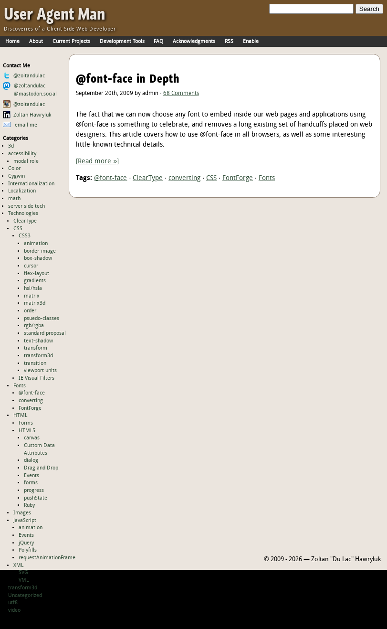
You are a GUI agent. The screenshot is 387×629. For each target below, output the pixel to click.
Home (12, 41)
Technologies (23, 213)
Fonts (19, 386)
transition (35, 363)
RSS (229, 41)
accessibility (22, 154)
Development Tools (122, 41)
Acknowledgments (194, 41)
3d (11, 146)
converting (31, 401)
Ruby (29, 505)
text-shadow (38, 341)
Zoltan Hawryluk (27, 115)
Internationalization (31, 184)
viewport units (40, 370)
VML (24, 580)
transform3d (38, 356)
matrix (32, 296)
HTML (20, 415)
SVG (23, 573)
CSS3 (25, 236)
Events (31, 476)
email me (20, 125)
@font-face (32, 393)
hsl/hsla (33, 288)
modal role (26, 161)
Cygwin (16, 176)
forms (31, 483)
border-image (40, 251)
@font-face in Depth (128, 78)
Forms (26, 423)
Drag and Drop (41, 468)
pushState (35, 498)
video (14, 610)
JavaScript (24, 520)
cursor (31, 266)
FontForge (30, 408)
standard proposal (45, 333)
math (14, 199)
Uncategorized (25, 595)
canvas (32, 438)
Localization (22, 191)
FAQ (158, 41)
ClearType (25, 221)
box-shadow (38, 258)
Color (14, 168)
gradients (35, 281)
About (36, 41)
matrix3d (34, 303)
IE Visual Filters (36, 378)
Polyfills (28, 550)
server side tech (26, 206)
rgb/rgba (34, 326)
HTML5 (27, 431)
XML (18, 565)
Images (22, 513)
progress (34, 490)
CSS (17, 229)
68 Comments (181, 93)
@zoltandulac (24, 76)
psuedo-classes (41, 318)
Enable (251, 41)
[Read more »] (97, 161)
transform (35, 348)
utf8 (13, 603)
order (30, 311)
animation (36, 243)
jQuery (26, 543)
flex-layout (36, 274)
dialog (31, 460)
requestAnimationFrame (47, 558)
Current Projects (71, 41)
